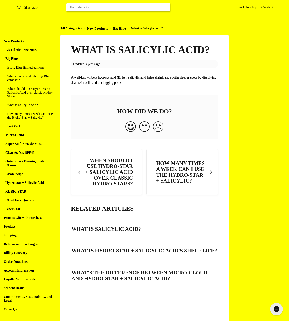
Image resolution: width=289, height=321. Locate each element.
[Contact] (267, 7)
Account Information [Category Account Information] (19, 270)
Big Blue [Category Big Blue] (11, 58)
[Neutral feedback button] (144, 127)
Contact (267, 7)
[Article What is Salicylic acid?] (29, 105)
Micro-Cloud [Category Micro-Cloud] (14, 135)
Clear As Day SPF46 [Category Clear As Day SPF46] (19, 152)
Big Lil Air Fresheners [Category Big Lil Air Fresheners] (21, 50)
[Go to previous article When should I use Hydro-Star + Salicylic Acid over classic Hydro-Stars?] (106, 172)
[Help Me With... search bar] (118, 7)
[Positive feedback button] (130, 127)
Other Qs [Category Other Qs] (10, 309)
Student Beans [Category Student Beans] (14, 288)
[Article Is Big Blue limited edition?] (29, 67)
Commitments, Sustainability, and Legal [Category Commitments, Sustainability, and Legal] (28, 298)
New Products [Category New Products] (14, 41)
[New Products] (98, 28)
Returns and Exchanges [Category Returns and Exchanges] (21, 244)
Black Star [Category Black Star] (12, 209)
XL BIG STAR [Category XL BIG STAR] (15, 191)
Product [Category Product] (9, 226)
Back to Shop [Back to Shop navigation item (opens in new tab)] (247, 7)
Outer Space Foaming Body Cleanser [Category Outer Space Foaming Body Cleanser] (25, 163)
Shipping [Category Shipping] (10, 235)
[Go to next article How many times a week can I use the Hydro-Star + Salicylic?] (182, 172)
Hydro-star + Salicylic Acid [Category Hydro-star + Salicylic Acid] (24, 182)
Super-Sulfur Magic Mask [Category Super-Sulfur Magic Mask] (24, 144)
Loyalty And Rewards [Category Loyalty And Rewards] (19, 279)
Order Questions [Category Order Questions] (16, 261)
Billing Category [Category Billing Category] (15, 253)
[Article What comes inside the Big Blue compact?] (29, 78)
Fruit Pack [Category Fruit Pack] (13, 126)
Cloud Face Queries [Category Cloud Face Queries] (19, 200)
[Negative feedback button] (158, 127)
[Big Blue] (120, 28)
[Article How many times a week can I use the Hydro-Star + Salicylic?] (29, 115)
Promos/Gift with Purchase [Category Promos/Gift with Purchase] (23, 217)
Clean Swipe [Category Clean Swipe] (14, 174)
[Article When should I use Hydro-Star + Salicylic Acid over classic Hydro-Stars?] (29, 92)
